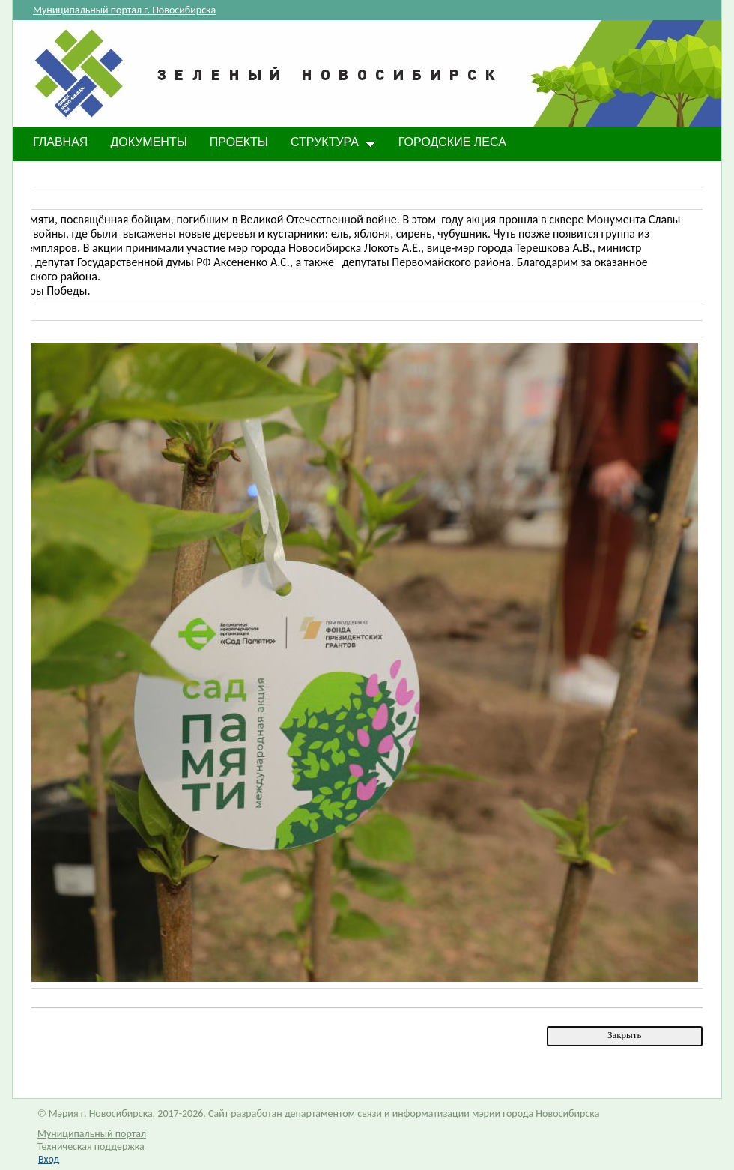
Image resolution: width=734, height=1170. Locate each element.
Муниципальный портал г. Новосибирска (124, 10)
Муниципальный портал (91, 1133)
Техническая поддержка (91, 1146)
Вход (48, 1159)
